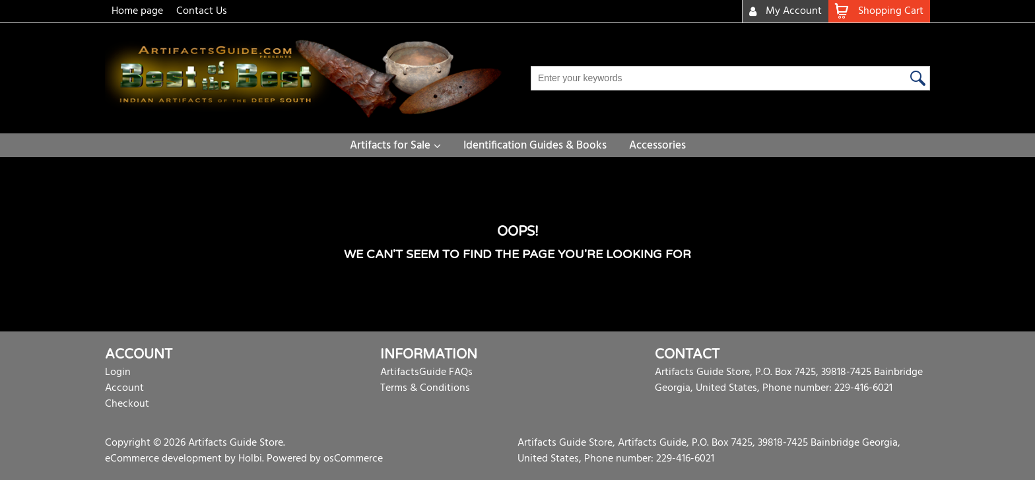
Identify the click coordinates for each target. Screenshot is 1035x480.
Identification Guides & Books (535, 145)
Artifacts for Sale (390, 145)
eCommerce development (163, 458)
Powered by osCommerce (325, 458)
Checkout (127, 404)
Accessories (657, 145)
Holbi (250, 458)
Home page (137, 11)
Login (118, 372)
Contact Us (201, 11)
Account (124, 388)
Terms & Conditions (425, 388)
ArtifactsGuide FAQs (426, 372)
